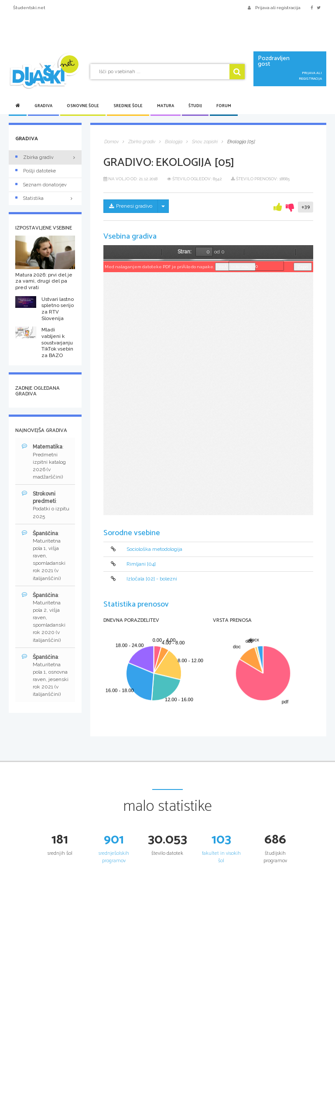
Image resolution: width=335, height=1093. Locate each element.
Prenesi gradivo (130, 206)
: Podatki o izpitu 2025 (45, 504)
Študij (195, 105)
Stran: (184, 252)
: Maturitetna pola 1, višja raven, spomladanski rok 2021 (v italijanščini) (43, 555)
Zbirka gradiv (34, 157)
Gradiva (43, 105)
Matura (165, 105)
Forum (223, 105)
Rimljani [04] (141, 564)
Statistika (45, 198)
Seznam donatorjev (41, 185)
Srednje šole (128, 105)
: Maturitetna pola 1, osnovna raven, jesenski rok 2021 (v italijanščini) (45, 676)
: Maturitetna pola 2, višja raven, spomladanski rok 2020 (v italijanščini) (43, 617)
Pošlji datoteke (35, 171)
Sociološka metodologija (154, 549)
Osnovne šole (83, 105)
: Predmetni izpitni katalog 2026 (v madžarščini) (44, 461)
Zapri (302, 266)
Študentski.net (29, 7)
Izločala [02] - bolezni (151, 579)
